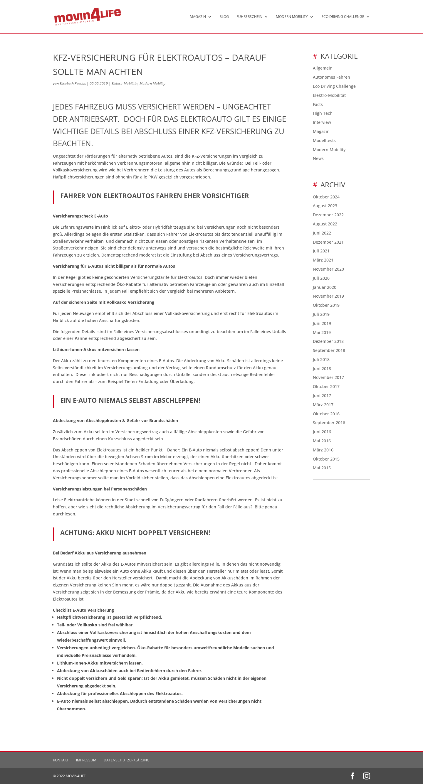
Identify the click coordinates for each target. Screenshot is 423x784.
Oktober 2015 (326, 459)
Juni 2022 (322, 233)
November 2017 (328, 377)
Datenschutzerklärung (127, 760)
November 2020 (328, 269)
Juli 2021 (321, 251)
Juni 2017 (322, 395)
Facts (318, 104)
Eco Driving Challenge (342, 17)
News (318, 158)
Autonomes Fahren (331, 77)
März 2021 (323, 260)
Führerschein (249, 17)
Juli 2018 (321, 359)
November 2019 (328, 296)
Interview (322, 122)
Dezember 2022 (328, 215)
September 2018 (329, 350)
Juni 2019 (322, 323)
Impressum (86, 760)
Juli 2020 (321, 278)
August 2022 (325, 224)
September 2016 (329, 422)
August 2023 (325, 205)
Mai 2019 (322, 332)
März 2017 (323, 404)
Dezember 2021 (328, 242)
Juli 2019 (321, 314)
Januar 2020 (324, 287)
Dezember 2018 (328, 341)
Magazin (198, 17)
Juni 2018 (322, 368)
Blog (224, 17)
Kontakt (61, 760)
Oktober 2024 (326, 197)
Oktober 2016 (326, 414)
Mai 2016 (322, 441)
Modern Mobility (292, 17)
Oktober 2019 (326, 305)
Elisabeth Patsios (73, 83)
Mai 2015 (322, 468)
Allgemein (323, 68)
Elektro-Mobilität (125, 83)
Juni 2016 (322, 431)
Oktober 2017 (326, 386)
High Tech (323, 113)
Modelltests (324, 140)
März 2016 (323, 450)
